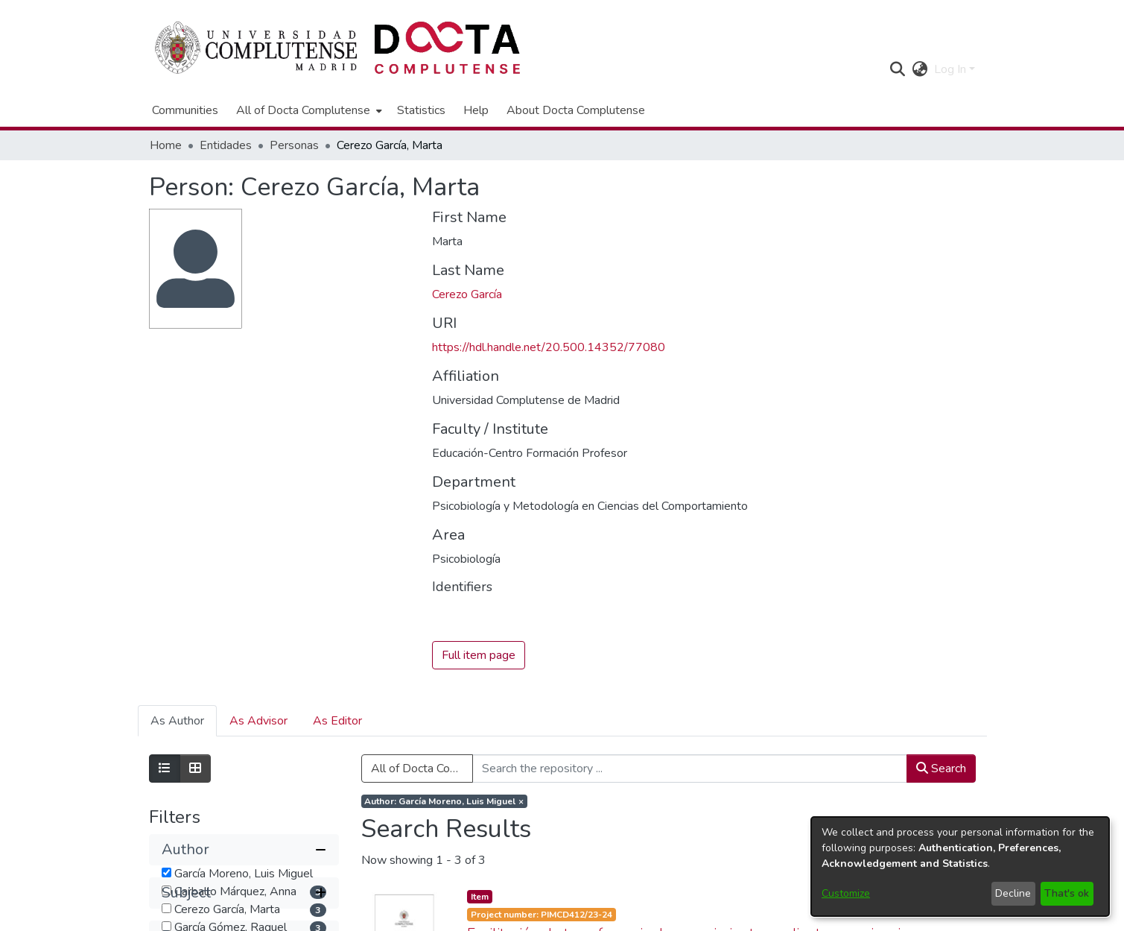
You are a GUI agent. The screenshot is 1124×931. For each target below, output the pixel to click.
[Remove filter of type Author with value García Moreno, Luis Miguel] (444, 802)
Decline (1013, 893)
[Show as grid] (195, 769)
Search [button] (941, 769)
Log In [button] (951, 69)
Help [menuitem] (476, 110)
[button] (898, 69)
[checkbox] (166, 872)
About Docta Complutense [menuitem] (576, 110)
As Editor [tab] (337, 721)
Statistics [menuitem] (421, 110)
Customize (846, 893)
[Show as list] (164, 769)
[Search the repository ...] (689, 769)
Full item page (478, 656)
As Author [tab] (177, 721)
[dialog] (960, 866)
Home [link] (166, 145)
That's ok (1066, 893)
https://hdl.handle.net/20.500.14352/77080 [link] (548, 347)
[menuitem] (307, 110)
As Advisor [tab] (258, 721)
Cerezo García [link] (467, 294)
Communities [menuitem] (185, 110)
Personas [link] (294, 145)
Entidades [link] (226, 145)
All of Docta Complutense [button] (303, 110)
